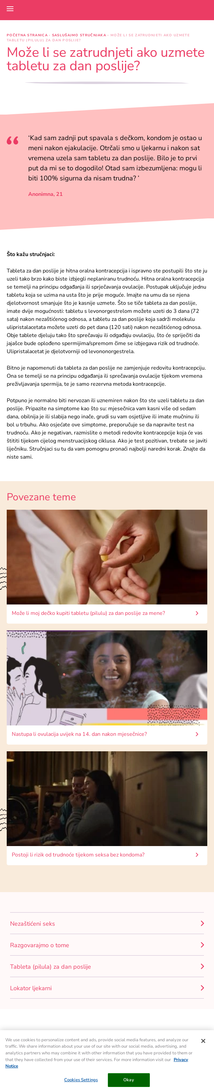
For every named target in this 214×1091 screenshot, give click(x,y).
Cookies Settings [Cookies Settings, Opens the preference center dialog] (81, 1082)
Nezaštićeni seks (32, 924)
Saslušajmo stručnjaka (80, 35)
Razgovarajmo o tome (39, 945)
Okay (128, 1082)
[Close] (203, 1043)
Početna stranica (28, 35)
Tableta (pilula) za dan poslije (50, 967)
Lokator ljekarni (31, 988)
